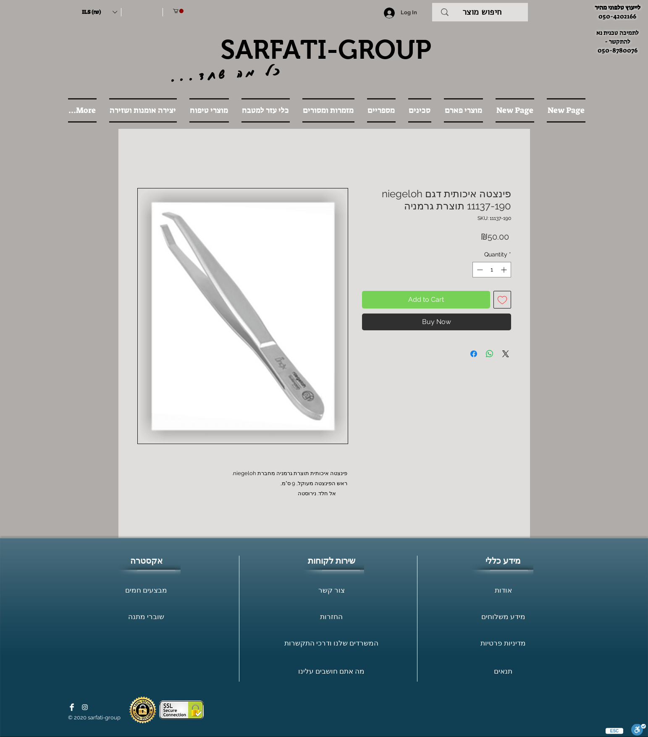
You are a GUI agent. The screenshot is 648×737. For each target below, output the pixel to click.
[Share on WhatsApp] (490, 354)
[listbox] (99, 12)
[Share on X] (506, 354)
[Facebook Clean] (72, 707)
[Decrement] (479, 269)
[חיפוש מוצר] (482, 12)
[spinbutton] (491, 269)
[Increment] (504, 269)
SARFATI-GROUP (325, 49)
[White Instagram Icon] (85, 707)
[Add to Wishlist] (502, 299)
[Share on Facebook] (474, 354)
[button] (99, 12)
